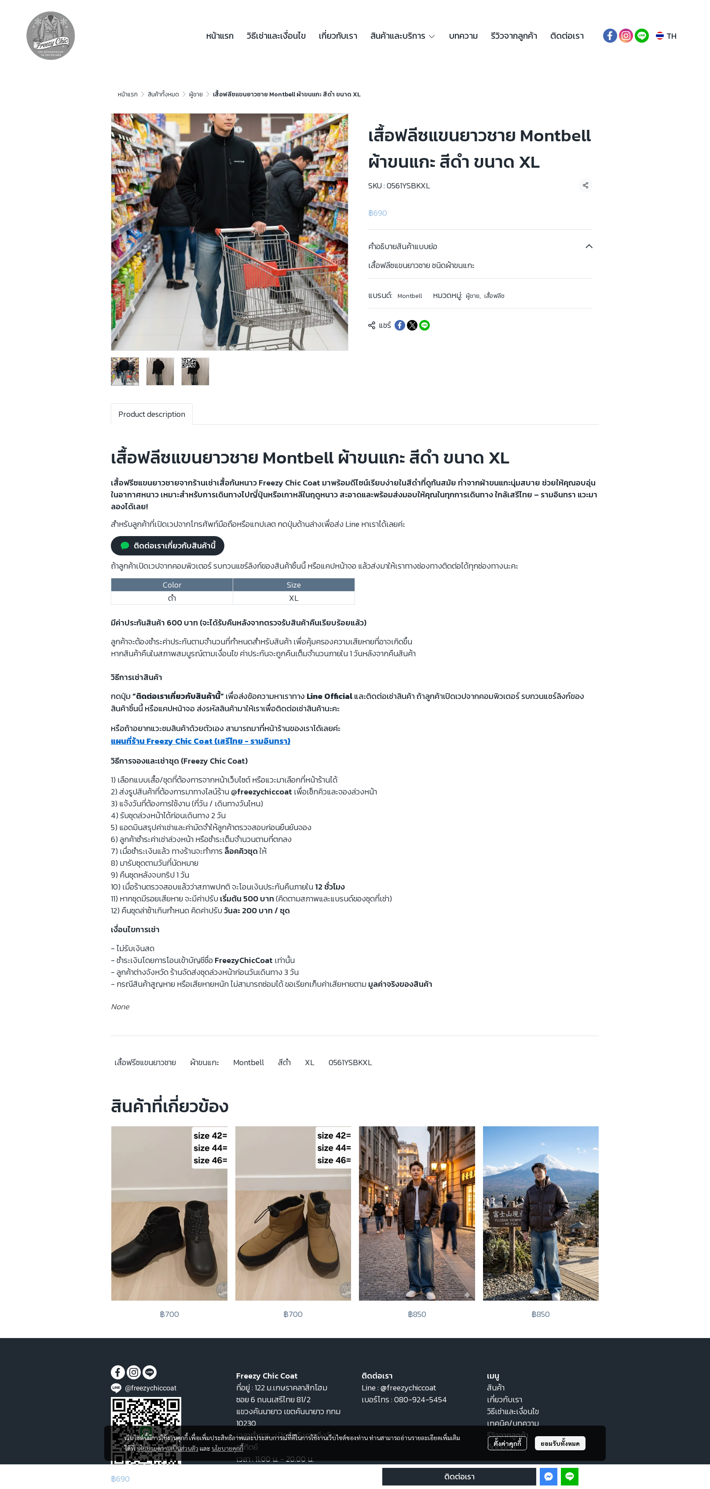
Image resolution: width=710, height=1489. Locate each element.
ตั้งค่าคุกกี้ (507, 1443)
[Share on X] (412, 325)
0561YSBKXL (350, 1062)
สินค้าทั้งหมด (163, 94)
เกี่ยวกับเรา (504, 1399)
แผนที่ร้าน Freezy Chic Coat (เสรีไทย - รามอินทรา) (200, 741)
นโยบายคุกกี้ (227, 1448)
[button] (666, 36)
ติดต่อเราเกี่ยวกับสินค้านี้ (168, 545)
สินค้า (496, 1387)
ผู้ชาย (196, 94)
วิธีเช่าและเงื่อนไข (513, 1411)
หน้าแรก (128, 94)
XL (310, 1062)
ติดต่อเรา (459, 1476)
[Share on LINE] (424, 325)
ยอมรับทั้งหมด (560, 1443)
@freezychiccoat (408, 1387)
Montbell (410, 296)
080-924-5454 (420, 1399)
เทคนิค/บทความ (513, 1423)
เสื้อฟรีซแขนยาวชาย (145, 1062)
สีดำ (284, 1062)
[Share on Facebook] (400, 325)
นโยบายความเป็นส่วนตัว (167, 1448)
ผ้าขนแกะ (204, 1062)
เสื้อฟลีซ (494, 296)
